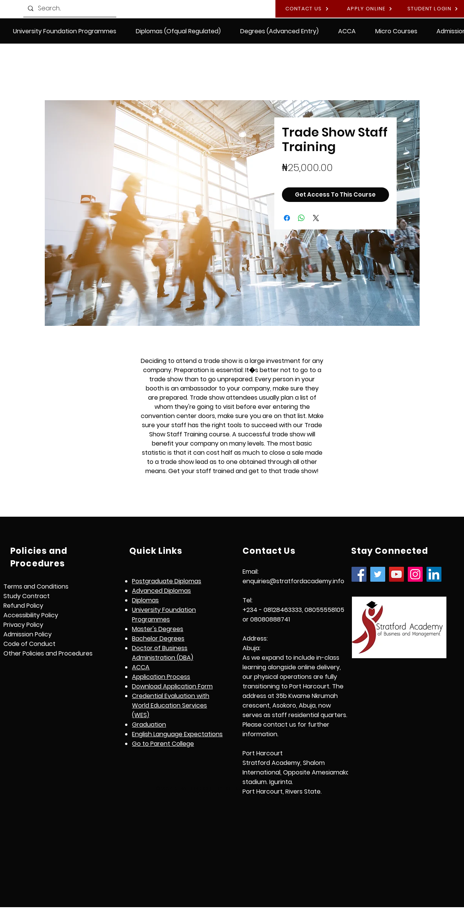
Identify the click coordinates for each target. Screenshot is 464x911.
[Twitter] (377, 574)
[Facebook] (359, 574)
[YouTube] (396, 574)
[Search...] (69, 8)
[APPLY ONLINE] (369, 9)
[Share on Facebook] (286, 218)
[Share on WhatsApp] (301, 218)
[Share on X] (316, 218)
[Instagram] (415, 574)
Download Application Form (172, 686)
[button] (178, 31)
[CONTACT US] (307, 9)
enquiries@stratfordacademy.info (293, 581)
